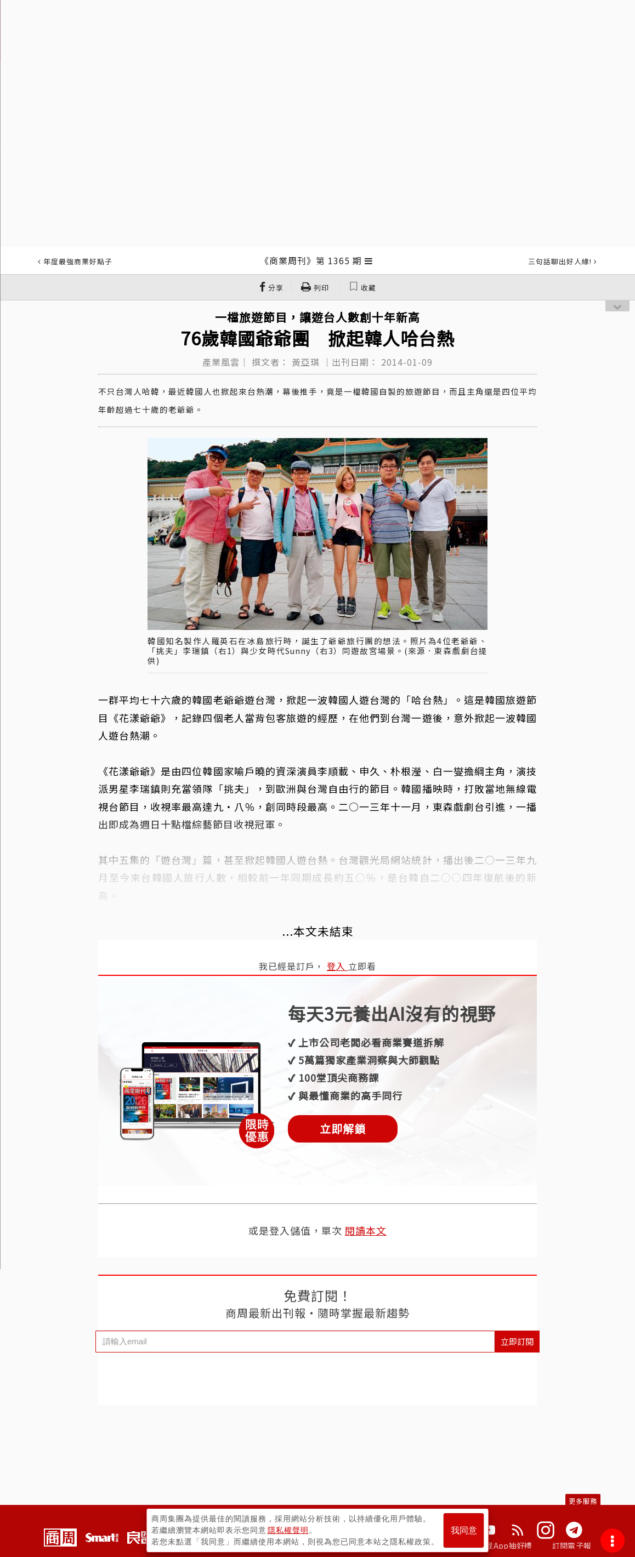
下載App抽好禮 (505, 1545)
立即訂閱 (517, 1341)
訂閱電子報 (571, 1545)
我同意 (464, 1530)
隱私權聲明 (288, 1530)
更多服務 (583, 1500)
